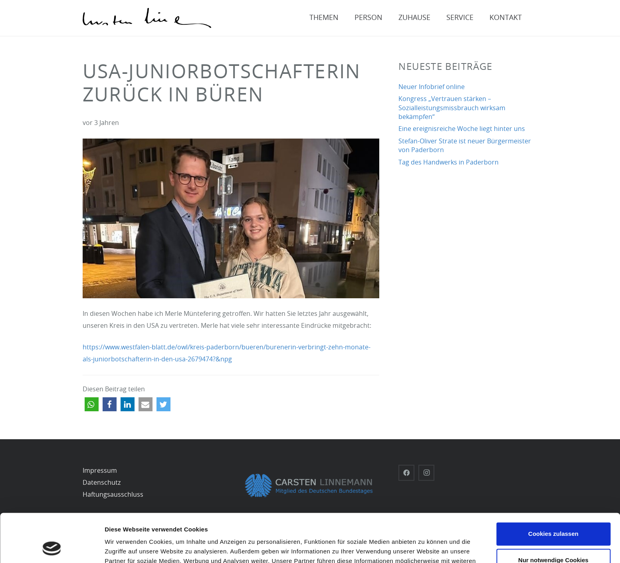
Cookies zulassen (553, 488)
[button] (92, 404)
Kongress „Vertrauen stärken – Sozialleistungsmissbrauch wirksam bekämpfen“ (451, 108)
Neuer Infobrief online (431, 87)
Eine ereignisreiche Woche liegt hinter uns (461, 129)
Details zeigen (125, 547)
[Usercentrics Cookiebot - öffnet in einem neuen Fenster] (52, 547)
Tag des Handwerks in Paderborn (448, 162)
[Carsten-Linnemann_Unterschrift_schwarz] (147, 18)
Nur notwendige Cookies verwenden (553, 519)
